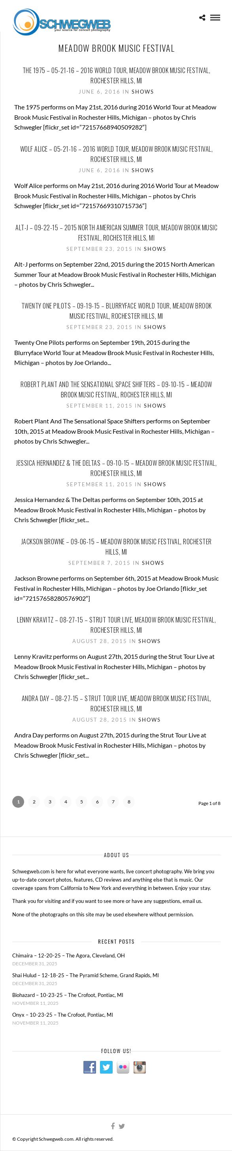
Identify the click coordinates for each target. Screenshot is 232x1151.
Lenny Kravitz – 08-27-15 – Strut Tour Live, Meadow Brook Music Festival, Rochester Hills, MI (116, 625)
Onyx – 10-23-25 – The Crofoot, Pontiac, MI (62, 1015)
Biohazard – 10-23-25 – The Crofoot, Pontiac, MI (67, 995)
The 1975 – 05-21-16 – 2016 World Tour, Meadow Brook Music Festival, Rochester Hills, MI (117, 75)
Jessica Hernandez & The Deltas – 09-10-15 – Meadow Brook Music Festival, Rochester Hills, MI (116, 468)
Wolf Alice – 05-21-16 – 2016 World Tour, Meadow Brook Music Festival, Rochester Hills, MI (116, 154)
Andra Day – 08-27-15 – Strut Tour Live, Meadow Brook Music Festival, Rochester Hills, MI (116, 703)
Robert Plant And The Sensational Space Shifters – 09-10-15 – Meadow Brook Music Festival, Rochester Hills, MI (116, 389)
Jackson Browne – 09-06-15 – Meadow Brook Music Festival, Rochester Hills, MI (116, 547)
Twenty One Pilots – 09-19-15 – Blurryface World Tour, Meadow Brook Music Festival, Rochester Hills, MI (116, 311)
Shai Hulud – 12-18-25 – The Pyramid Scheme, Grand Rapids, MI (85, 975)
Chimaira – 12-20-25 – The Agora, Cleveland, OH (68, 955)
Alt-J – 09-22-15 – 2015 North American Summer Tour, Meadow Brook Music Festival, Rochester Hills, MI (116, 233)
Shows (143, 91)
